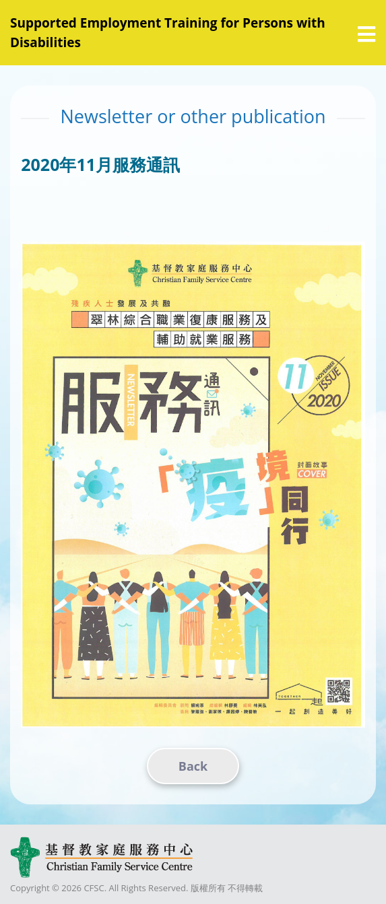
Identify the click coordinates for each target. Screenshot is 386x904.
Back (193, 766)
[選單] (366, 34)
